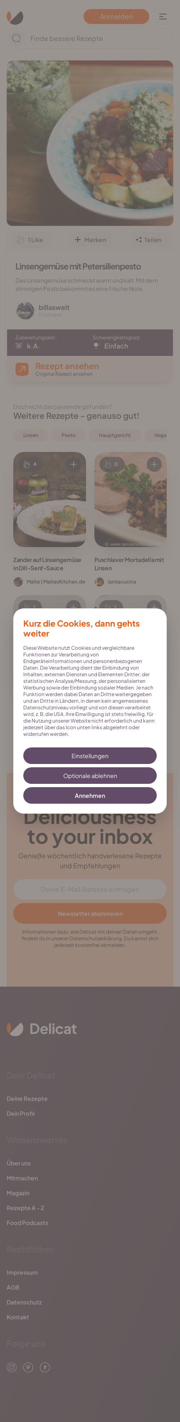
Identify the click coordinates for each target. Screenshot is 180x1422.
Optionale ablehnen (90, 775)
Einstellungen (90, 755)
